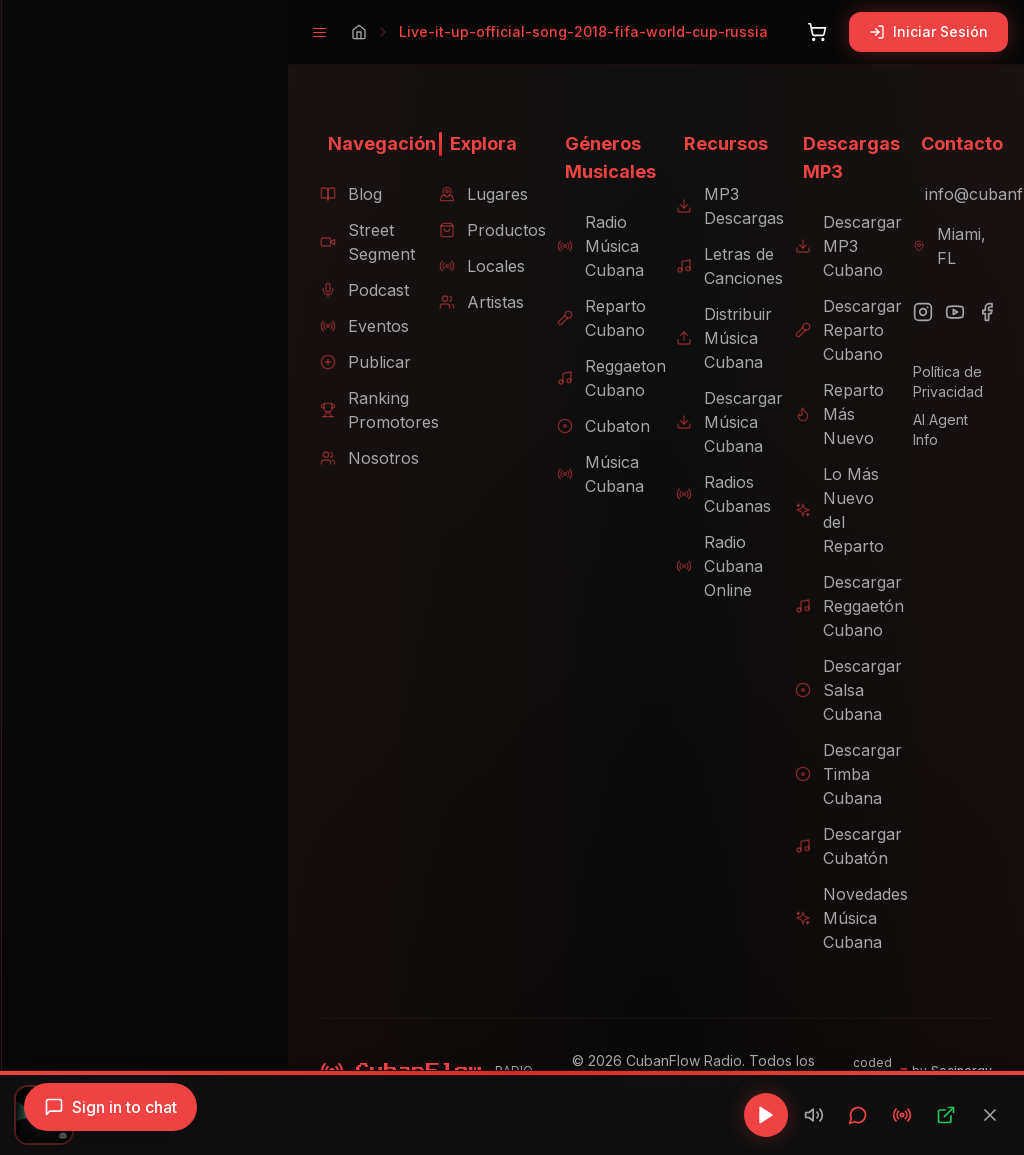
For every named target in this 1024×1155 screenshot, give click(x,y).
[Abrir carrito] (817, 32)
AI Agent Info (950, 419)
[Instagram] (918, 312)
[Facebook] (982, 312)
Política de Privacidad (943, 381)
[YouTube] (950, 312)
